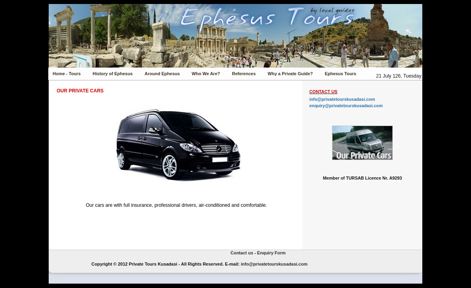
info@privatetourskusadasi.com (342, 99)
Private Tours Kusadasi (69, 261)
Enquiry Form (271, 252)
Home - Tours (67, 73)
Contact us (241, 252)
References (243, 73)
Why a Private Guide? (290, 73)
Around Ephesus (162, 73)
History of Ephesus (113, 73)
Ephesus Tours (340, 73)
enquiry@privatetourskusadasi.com (346, 105)
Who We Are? (206, 73)
